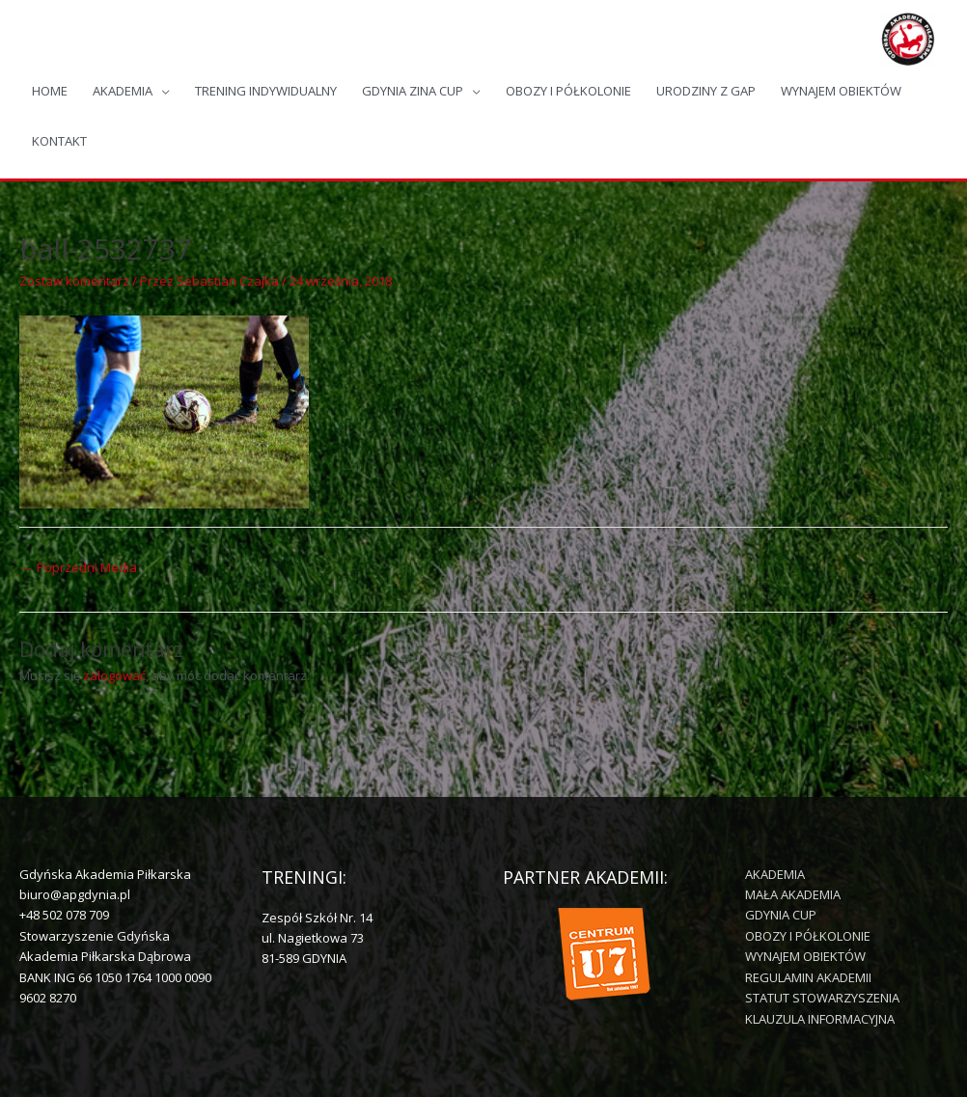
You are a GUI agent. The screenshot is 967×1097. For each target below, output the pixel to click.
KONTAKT (59, 141)
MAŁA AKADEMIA (793, 894)
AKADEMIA (122, 90)
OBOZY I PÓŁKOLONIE (568, 90)
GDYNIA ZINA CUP (412, 90)
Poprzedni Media (79, 567)
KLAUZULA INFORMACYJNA (820, 1019)
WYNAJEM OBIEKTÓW (841, 90)
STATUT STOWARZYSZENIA (822, 997)
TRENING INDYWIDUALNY (266, 90)
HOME (50, 90)
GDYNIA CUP (780, 914)
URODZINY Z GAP (706, 90)
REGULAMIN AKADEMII (808, 977)
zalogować (114, 675)
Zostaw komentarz (74, 280)
